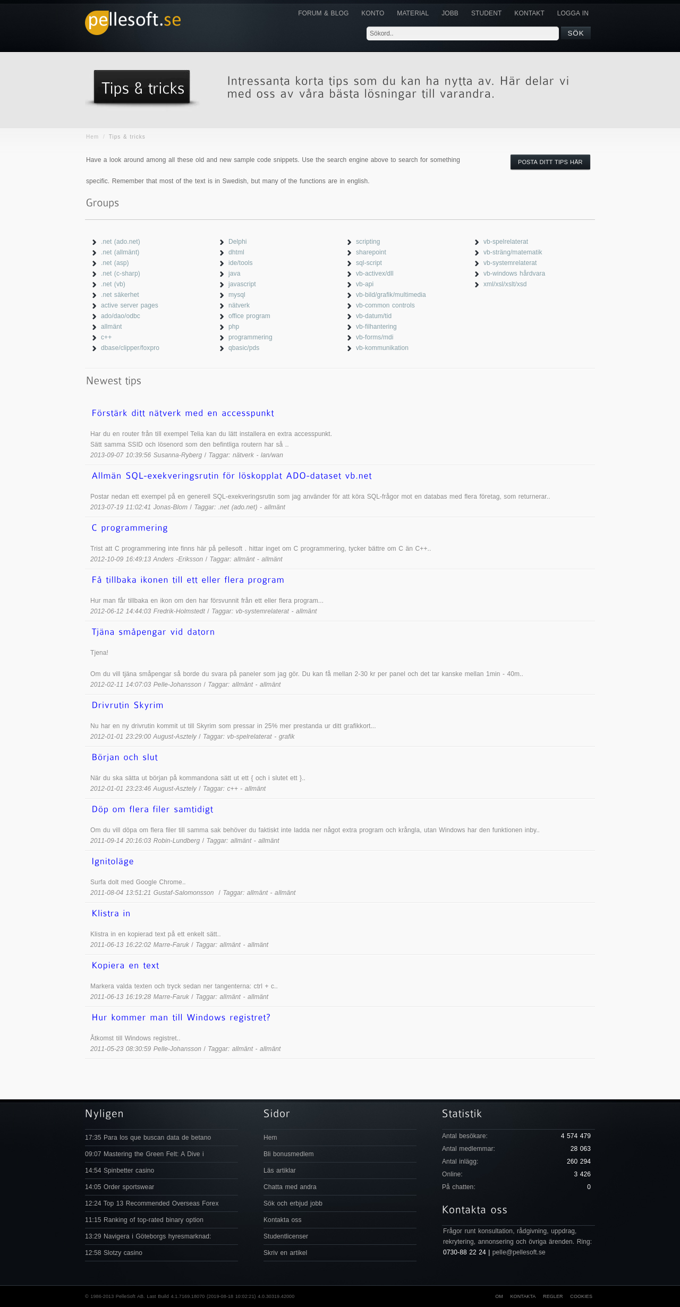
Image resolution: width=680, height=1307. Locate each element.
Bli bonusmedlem (289, 1154)
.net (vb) (113, 284)
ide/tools (240, 263)
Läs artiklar (280, 1170)
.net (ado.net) (120, 241)
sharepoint (371, 252)
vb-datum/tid (374, 316)
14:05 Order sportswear (119, 1187)
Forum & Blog (323, 13)
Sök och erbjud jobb (293, 1203)
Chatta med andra (290, 1187)
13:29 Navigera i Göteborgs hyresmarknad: (148, 1236)
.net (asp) (115, 263)
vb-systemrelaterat (510, 263)
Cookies (581, 1296)
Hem (92, 137)
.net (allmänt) (120, 252)
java (234, 273)
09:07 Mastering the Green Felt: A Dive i (144, 1154)
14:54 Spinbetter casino (119, 1170)
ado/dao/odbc (120, 316)
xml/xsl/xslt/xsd (505, 284)
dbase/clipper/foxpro (130, 348)
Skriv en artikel (285, 1253)
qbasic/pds (243, 348)
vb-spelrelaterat (505, 241)
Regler (553, 1296)
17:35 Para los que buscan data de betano (148, 1137)
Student (486, 13)
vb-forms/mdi (375, 337)
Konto (372, 13)
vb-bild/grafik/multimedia (391, 294)
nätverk (239, 305)
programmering (250, 337)
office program (249, 316)
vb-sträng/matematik (512, 252)
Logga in (573, 13)
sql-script (369, 263)
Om (499, 1296)
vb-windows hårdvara (514, 273)
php (233, 326)
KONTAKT (529, 13)
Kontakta (523, 1296)
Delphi (237, 241)
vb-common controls (385, 305)
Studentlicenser (286, 1236)
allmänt (111, 326)
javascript (242, 284)
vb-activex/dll (375, 273)
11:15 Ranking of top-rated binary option (144, 1220)
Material (413, 13)
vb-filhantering (376, 326)
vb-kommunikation (382, 348)
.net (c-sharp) (120, 273)
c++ (106, 337)
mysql (236, 294)
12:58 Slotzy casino (113, 1253)
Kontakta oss (283, 1220)
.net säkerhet (120, 294)
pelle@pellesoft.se (519, 1252)
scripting (368, 241)
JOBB (449, 13)
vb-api (364, 284)
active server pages (129, 305)
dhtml (236, 252)
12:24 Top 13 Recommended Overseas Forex (151, 1203)
